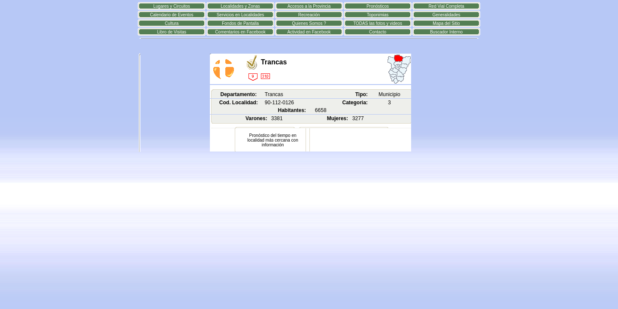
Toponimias (378, 14)
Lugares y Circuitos (171, 6)
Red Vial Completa (446, 6)
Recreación (309, 14)
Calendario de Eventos (171, 14)
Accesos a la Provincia (309, 6)
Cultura (172, 23)
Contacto (377, 32)
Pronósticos (378, 6)
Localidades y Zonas (240, 6)
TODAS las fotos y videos (377, 23)
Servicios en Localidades (240, 14)
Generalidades (446, 14)
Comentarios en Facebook (240, 32)
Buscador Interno (446, 32)
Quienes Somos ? (309, 23)
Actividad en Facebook (308, 32)
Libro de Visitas (171, 32)
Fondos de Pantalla (240, 23)
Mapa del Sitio (446, 23)
